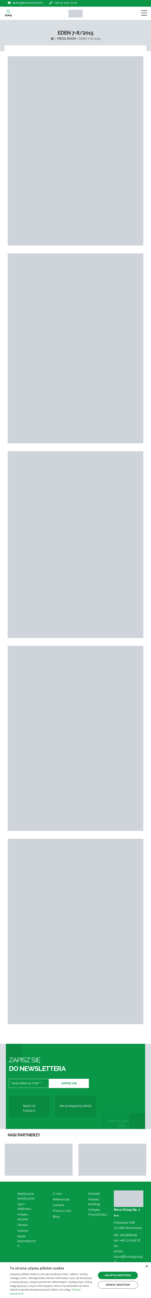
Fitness (22, 1225)
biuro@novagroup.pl (28, 3)
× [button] (146, 1266)
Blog (56, 1216)
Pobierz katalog (94, 1202)
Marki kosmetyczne (26, 1241)
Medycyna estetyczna (26, 1196)
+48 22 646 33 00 (65, 3)
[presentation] (11, 1160)
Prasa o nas (62, 1210)
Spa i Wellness (24, 1207)
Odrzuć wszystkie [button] (118, 1284)
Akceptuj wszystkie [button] (118, 1275)
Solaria (22, 1230)
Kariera (58, 1205)
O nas (57, 1193)
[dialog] (75, 1280)
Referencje (61, 1199)
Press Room (66, 39)
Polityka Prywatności (97, 1212)
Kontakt (94, 1193)
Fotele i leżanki (23, 1217)
